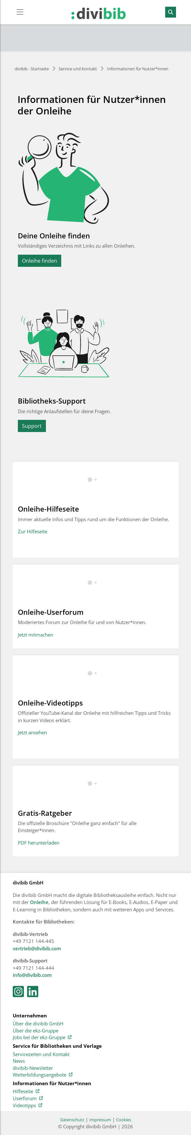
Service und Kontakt (78, 69)
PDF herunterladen (38, 842)
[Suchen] (170, 12)
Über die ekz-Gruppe (35, 1031)
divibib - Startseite (32, 69)
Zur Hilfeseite (32, 531)
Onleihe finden (39, 260)
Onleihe (39, 902)
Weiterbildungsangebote (42, 1075)
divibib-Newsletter (33, 1068)
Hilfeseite (26, 1091)
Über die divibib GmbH (38, 1024)
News (19, 1061)
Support (32, 425)
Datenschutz (72, 1120)
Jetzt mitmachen (35, 634)
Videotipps (27, 1105)
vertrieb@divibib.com (37, 948)
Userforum (28, 1098)
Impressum (100, 1120)
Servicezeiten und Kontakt (41, 1054)
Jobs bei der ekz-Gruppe (42, 1037)
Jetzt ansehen (32, 732)
